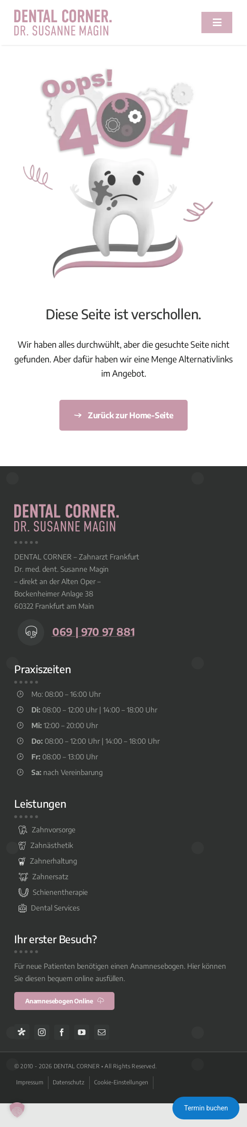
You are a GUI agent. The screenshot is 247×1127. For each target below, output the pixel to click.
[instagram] (41, 1032)
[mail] (101, 1032)
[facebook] (61, 1032)
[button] (17, 1110)
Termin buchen (206, 1108)
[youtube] (81, 1032)
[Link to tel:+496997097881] (31, 632)
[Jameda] (21, 1031)
